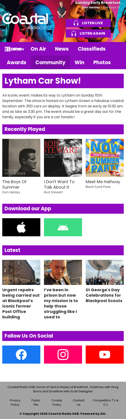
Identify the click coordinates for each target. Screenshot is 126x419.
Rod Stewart (53, 192)
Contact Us (79, 402)
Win (79, 62)
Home (14, 48)
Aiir (103, 414)
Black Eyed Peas (98, 187)
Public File (36, 402)
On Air (38, 48)
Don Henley (91, 7)
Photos (102, 62)
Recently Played (25, 129)
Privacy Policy (15, 402)
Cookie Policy (56, 402)
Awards (16, 62)
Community (50, 62)
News (62, 48)
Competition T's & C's (106, 402)
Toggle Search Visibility (117, 49)
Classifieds (92, 48)
